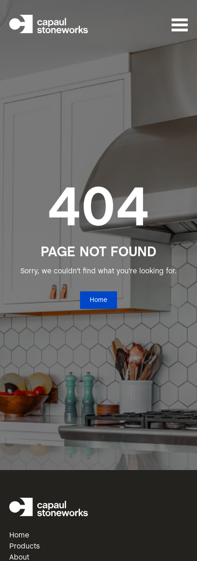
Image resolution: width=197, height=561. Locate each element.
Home (98, 300)
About (19, 557)
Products (24, 546)
